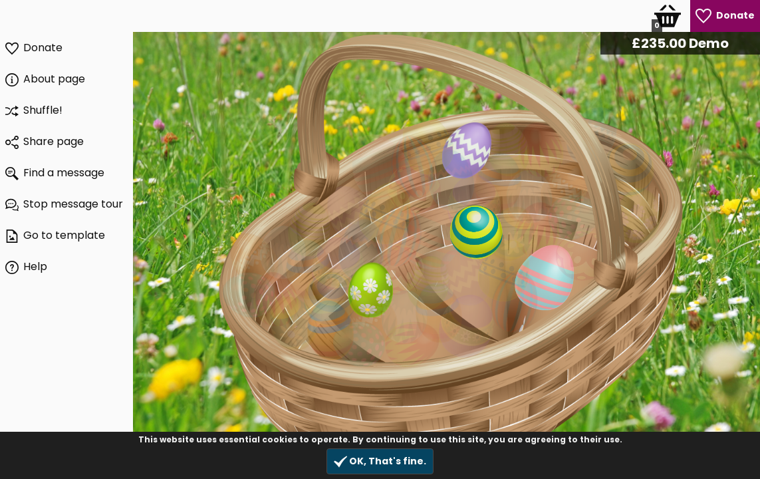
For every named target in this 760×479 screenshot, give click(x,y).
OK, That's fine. (380, 461)
